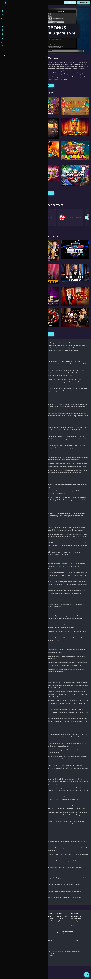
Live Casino (52, 931)
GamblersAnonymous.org (20, 954)
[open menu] (3, 3)
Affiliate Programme (63, 929)
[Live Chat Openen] (86, 974)
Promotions (52, 934)
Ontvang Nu (47, 82)
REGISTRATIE (82, 3)
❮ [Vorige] (9, 210)
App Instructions (62, 934)
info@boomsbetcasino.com (48, 968)
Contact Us (61, 931)
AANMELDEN (69, 3)
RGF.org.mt (75, 954)
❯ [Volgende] (86, 210)
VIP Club (51, 936)
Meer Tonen (48, 186)
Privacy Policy (75, 934)
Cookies (74, 938)
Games (51, 929)
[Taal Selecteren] (3, 55)
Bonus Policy (75, 936)
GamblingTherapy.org (47, 954)
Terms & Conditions (77, 931)
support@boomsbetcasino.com (48, 972)
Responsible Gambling (78, 929)
